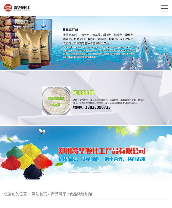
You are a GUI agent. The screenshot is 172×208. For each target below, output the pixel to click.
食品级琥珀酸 (80, 194)
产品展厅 (58, 194)
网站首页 (39, 194)
